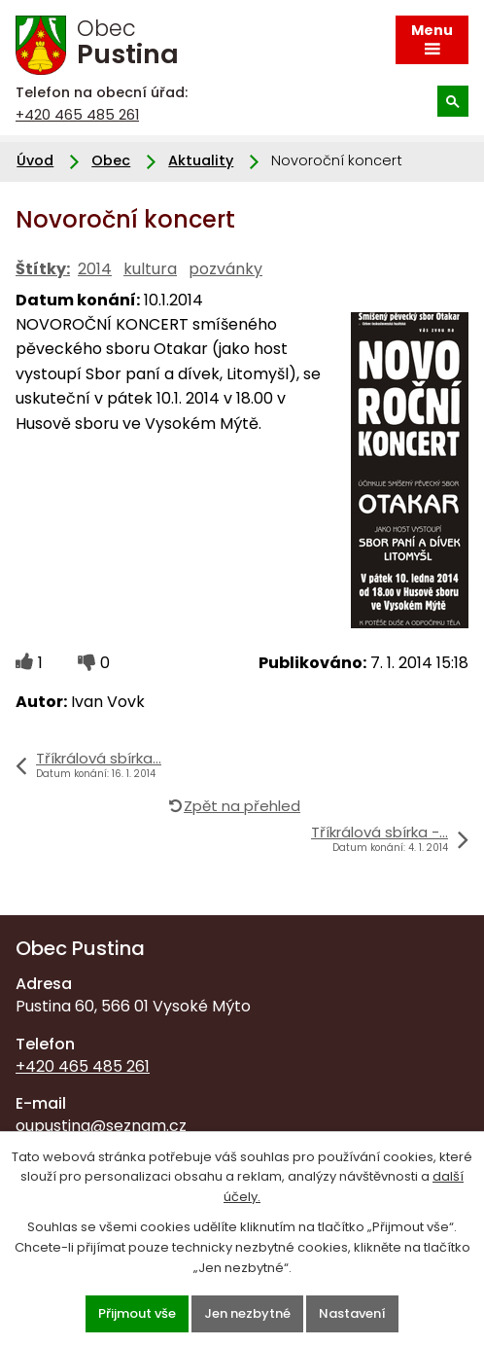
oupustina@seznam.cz (101, 1126)
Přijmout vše (137, 1313)
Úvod (35, 160)
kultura (150, 269)
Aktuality (200, 160)
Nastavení (352, 1313)
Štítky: (43, 269)
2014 (95, 269)
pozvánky (225, 269)
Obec (110, 160)
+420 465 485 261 (77, 114)
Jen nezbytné (247, 1313)
